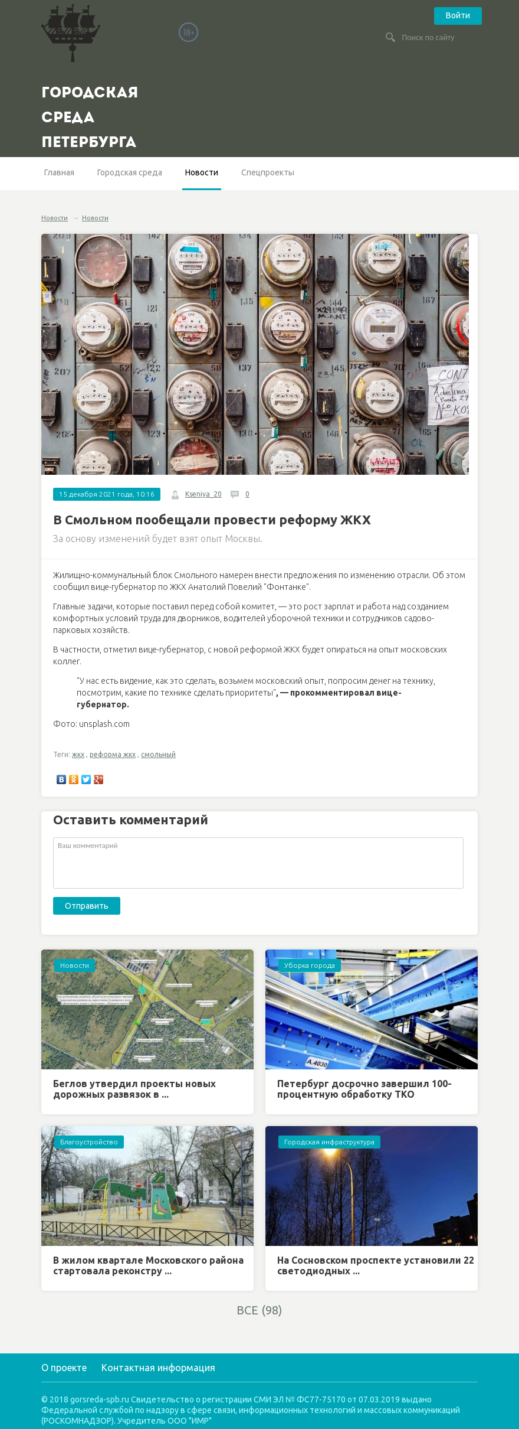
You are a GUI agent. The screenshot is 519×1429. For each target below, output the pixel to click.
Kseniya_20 (203, 494)
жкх (78, 754)
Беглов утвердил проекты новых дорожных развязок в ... (134, 1089)
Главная (59, 172)
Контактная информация (158, 1367)
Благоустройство (89, 1142)
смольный (158, 754)
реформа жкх (113, 754)
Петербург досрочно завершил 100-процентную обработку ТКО (364, 1089)
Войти (458, 15)
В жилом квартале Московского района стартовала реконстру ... (148, 1265)
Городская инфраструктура (329, 1142)
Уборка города (309, 965)
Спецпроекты (267, 172)
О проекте (64, 1367)
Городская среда (129, 172)
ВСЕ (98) (259, 1310)
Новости (201, 172)
